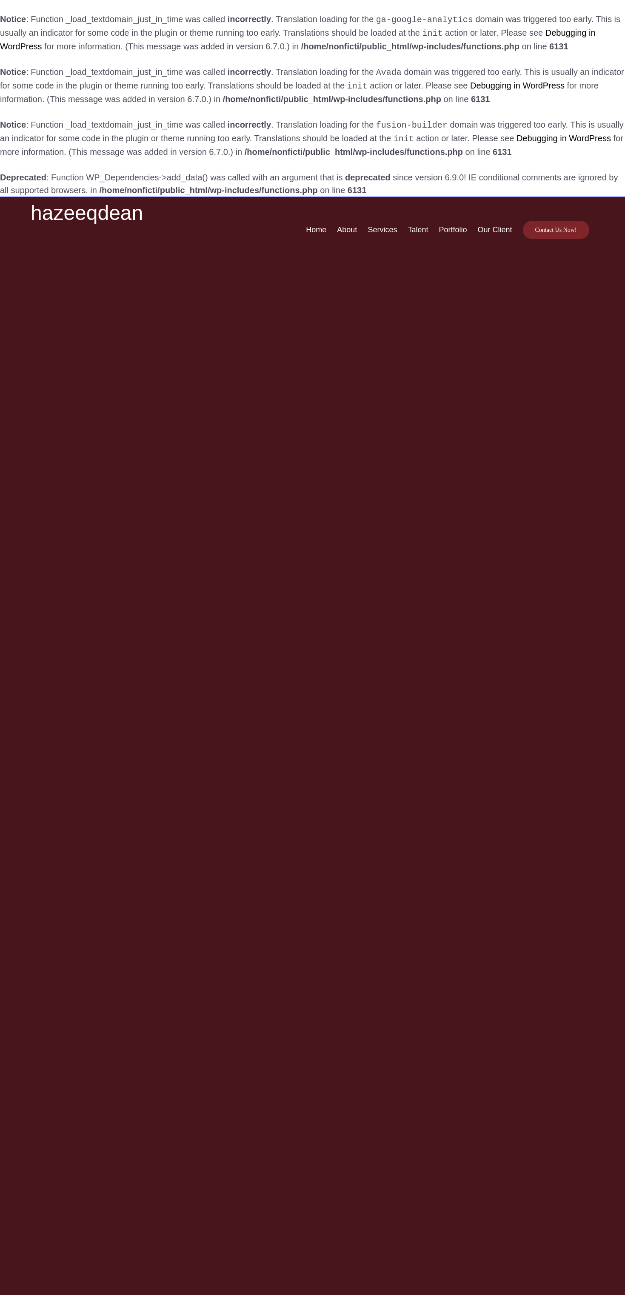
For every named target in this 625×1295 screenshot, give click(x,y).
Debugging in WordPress (517, 83)
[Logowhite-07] (62, 210)
